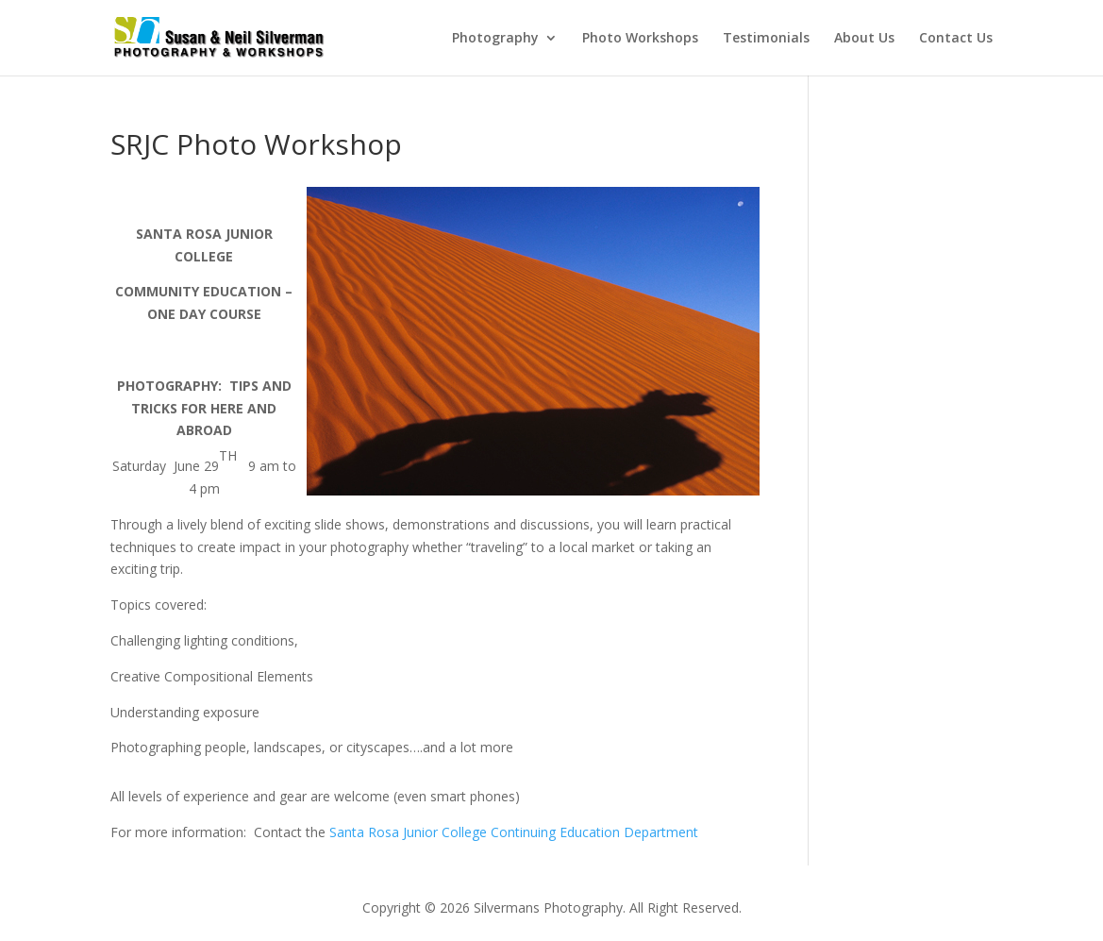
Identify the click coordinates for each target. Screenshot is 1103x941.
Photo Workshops (640, 38)
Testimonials (766, 38)
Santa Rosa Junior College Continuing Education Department (513, 832)
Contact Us (956, 38)
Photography (495, 38)
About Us (864, 38)
